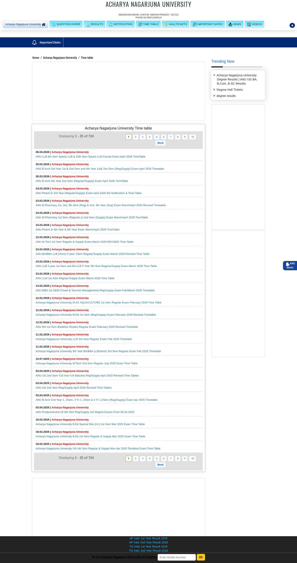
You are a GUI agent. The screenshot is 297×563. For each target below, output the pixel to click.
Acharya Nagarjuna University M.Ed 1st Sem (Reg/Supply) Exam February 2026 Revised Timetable (96, 314)
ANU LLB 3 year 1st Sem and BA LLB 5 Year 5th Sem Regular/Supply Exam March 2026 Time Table (96, 266)
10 (192, 137)
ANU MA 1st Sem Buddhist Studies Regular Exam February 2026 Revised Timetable (87, 327)
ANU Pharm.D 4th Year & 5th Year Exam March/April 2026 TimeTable (77, 229)
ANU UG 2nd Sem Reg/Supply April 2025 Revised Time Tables (74, 387)
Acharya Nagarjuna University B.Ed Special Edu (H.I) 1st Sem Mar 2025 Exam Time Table (90, 424)
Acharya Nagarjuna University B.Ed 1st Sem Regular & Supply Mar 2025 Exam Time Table (90, 436)
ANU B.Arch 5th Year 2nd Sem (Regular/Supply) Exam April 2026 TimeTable (82, 181)
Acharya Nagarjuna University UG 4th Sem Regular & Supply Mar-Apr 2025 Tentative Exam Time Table (98, 448)
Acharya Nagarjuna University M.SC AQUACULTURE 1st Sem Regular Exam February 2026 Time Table (98, 302)
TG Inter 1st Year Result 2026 (148, 546)
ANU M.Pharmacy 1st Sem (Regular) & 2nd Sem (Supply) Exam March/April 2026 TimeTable (92, 217)
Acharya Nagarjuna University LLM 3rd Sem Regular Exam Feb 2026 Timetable (84, 339)
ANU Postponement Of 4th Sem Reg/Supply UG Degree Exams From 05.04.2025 (85, 412)
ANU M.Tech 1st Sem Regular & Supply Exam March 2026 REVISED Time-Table (84, 241)
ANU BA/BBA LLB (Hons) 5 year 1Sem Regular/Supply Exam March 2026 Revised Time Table (93, 254)
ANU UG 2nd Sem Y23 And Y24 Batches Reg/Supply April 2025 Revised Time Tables (87, 375)
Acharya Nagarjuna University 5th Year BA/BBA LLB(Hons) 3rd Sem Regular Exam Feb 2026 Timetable (98, 351)
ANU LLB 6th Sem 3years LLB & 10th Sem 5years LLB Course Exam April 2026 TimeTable (90, 156)
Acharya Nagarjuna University (60, 57)
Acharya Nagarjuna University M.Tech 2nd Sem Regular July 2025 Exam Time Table (87, 363)
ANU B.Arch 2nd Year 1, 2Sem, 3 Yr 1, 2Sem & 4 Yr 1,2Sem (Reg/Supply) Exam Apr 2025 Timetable (97, 399)
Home (35, 57)
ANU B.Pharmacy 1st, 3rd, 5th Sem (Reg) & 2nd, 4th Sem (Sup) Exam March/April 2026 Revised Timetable (101, 205)
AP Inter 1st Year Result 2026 (148, 538)
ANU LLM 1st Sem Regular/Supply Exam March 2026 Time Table (75, 278)
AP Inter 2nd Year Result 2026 (148, 542)
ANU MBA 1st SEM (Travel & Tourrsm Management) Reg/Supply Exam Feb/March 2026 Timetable (95, 290)
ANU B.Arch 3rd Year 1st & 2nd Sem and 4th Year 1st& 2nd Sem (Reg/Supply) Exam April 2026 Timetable (100, 168)
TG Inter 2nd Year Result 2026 (148, 550)
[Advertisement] (118, 91)
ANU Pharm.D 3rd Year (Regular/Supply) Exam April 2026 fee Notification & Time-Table (88, 193)
